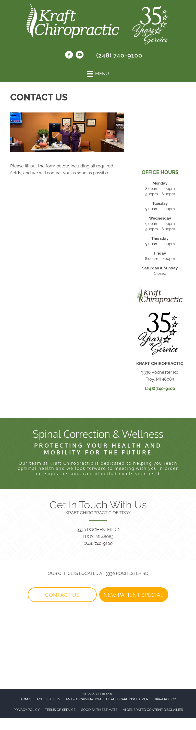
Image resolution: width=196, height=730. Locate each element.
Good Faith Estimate (99, 710)
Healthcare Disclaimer (127, 699)
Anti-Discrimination (83, 699)
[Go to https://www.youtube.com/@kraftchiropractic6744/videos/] (80, 55)
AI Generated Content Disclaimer (153, 710)
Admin (25, 699)
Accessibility (48, 699)
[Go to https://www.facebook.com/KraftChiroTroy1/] (69, 55)
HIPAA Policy (165, 699)
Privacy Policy (27, 710)
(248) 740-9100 (119, 55)
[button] (62, 594)
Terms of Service (60, 710)
